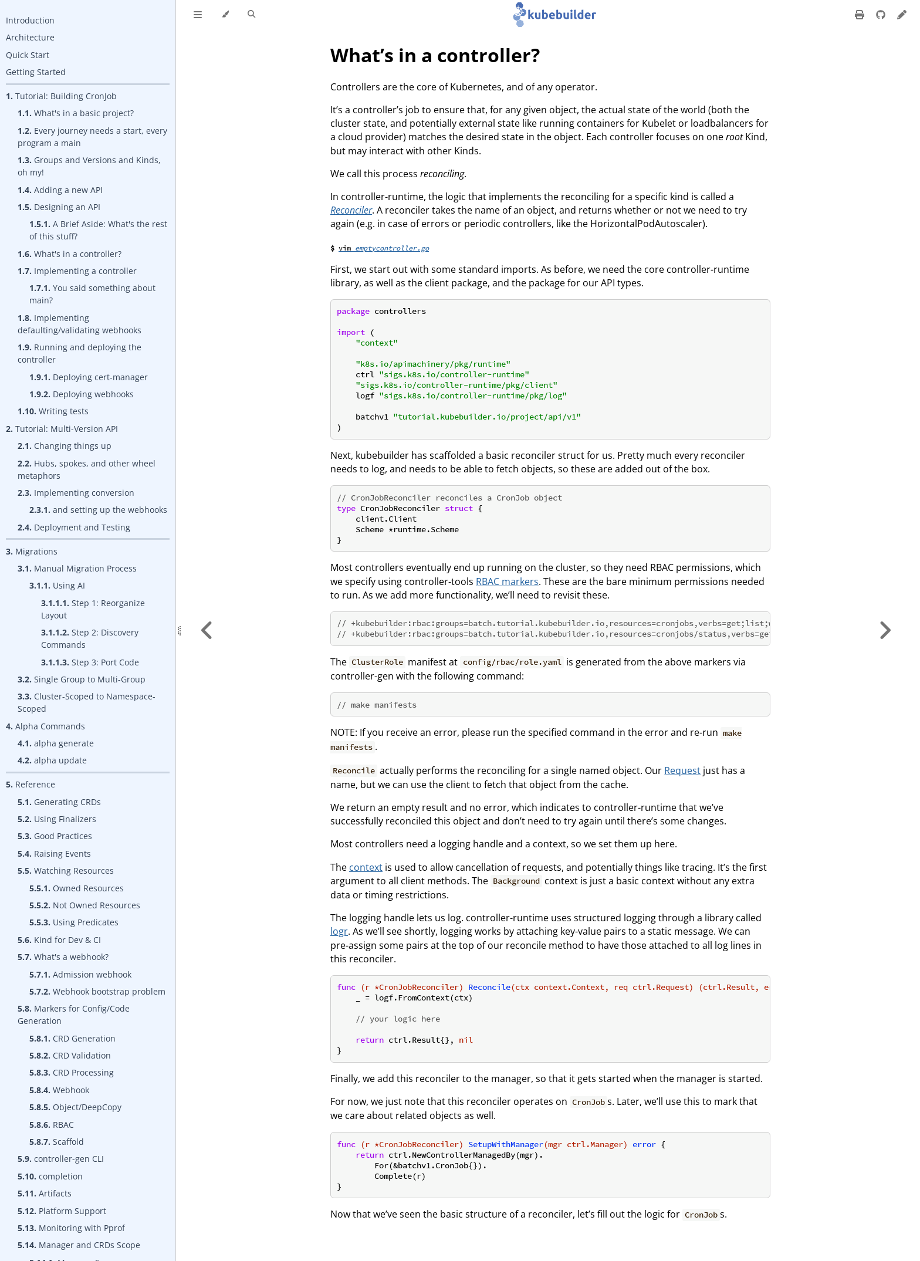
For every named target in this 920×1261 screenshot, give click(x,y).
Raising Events (54, 853)
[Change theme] (225, 14)
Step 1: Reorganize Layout (93, 609)
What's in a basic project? (76, 113)
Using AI (57, 585)
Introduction (30, 20)
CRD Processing (71, 1072)
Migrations (32, 551)
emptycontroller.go (392, 248)
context (366, 867)
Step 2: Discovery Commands (89, 638)
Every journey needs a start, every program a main (92, 136)
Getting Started (36, 71)
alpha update (52, 760)
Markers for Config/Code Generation (74, 1014)
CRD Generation (72, 1038)
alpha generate (56, 743)
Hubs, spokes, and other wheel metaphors (86, 469)
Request (682, 770)
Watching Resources (66, 870)
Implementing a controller (77, 270)
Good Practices (55, 835)
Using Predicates (74, 922)
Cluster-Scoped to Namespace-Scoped (86, 702)
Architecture (30, 37)
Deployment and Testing (74, 527)
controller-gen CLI (61, 1158)
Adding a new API (60, 189)
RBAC (51, 1124)
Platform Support (62, 1210)
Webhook (59, 1090)
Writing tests (53, 411)
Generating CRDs (59, 801)
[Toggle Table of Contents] (198, 14)
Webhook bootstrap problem (97, 991)
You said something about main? (92, 294)
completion (50, 1176)
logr (339, 931)
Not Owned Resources (84, 905)
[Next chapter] (884, 630)
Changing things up (64, 445)
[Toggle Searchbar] (251, 14)
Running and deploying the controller (79, 353)
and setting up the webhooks (98, 509)
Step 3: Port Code (90, 662)
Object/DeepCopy (75, 1107)
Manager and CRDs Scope (79, 1244)
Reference (30, 784)
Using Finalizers (57, 818)
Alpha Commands (45, 726)
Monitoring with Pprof (71, 1227)
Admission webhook (80, 974)
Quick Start (27, 54)
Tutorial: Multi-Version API (62, 428)
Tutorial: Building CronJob (61, 96)
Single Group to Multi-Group (82, 679)
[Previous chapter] (207, 630)
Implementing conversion (76, 492)
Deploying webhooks (81, 394)
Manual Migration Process (77, 568)
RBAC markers (507, 581)
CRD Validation (70, 1055)
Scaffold (56, 1141)
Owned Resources (76, 888)
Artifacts (45, 1193)
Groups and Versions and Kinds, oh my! (89, 166)
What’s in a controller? (435, 54)
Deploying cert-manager (88, 377)
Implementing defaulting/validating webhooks (79, 324)
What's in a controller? (69, 253)
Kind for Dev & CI (59, 939)
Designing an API (59, 206)
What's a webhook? (63, 956)
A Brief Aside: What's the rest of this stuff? (98, 230)
